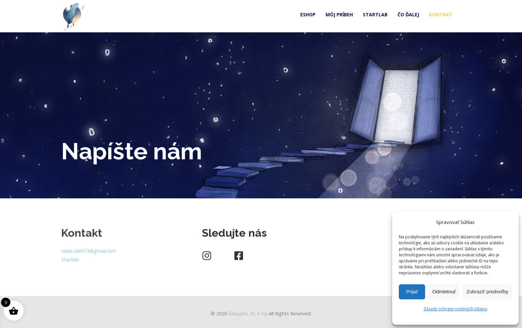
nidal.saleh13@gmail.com (88, 253)
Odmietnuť (444, 291)
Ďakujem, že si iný (247, 313)
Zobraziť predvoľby (487, 291)
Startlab (70, 261)
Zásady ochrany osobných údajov (455, 309)
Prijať (412, 291)
